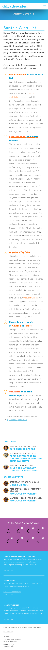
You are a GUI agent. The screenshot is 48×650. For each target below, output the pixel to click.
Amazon (16, 325)
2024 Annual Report (22, 449)
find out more (8, 570)
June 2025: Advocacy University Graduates (24, 469)
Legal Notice (37, 628)
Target (28, 325)
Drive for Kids (19, 484)
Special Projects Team (17, 419)
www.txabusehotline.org (12, 592)
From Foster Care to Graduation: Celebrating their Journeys (26, 458)
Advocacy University (23, 493)
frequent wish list (31, 297)
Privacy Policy (8, 632)
